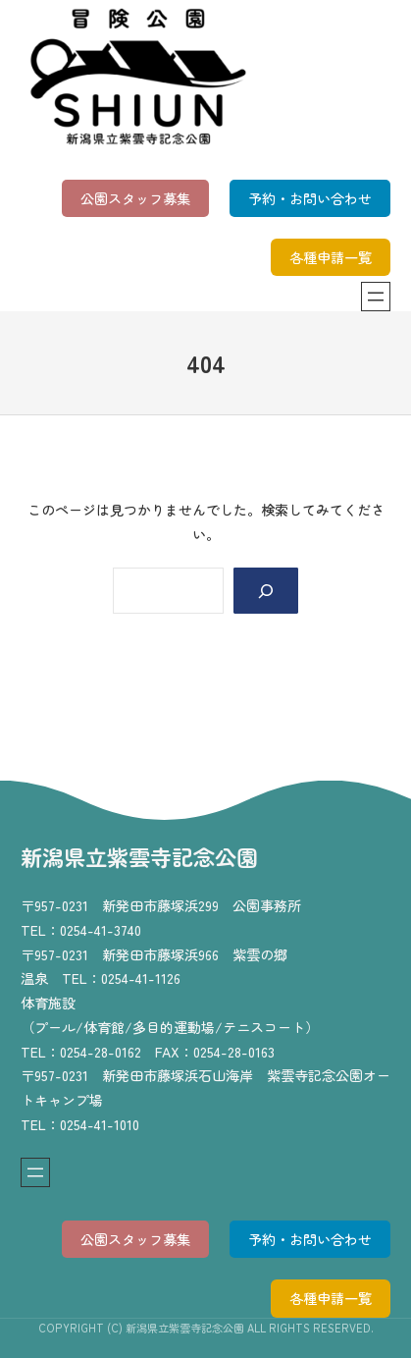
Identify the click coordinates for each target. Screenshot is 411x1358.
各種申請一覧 (330, 257)
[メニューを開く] (375, 296)
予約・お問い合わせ (310, 198)
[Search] (265, 591)
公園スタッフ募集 (135, 198)
